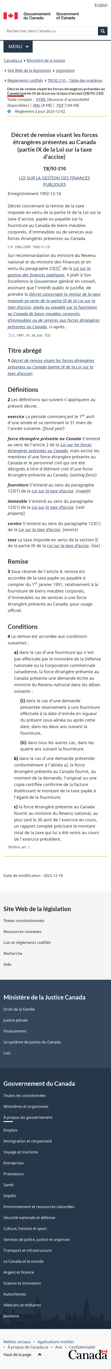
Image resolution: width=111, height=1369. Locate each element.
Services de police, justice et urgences (36, 1240)
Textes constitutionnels (23, 922)
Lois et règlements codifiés (27, 943)
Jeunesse (11, 1317)
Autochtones (14, 1295)
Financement (14, 1032)
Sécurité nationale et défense (29, 1219)
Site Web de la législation (29, 70)
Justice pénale (15, 1021)
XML (36, 105)
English (101, 4)
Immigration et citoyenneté (27, 1142)
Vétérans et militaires (22, 1306)
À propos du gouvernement (27, 1118)
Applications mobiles (56, 1343)
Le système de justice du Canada (32, 1043)
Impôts (9, 1197)
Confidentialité (82, 1348)
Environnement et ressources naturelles (38, 1208)
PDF (60, 105)
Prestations (13, 1175)
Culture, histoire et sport (25, 1229)
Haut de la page (22, 1356)
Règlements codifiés (25, 80)
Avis (58, 1348)
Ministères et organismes (26, 1107)
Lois (6, 1054)
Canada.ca (13, 60)
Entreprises (13, 1164)
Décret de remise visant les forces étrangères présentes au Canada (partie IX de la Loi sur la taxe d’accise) (51, 367)
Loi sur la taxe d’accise (52, 491)
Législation (65, 70)
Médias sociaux (17, 1343)
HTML (41, 99)
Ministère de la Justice (46, 60)
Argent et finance (18, 1273)
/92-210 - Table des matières (75, 80)
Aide (7, 965)
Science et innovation (22, 1284)
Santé (8, 1186)
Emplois (10, 1131)
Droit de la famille (19, 1010)
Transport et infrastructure (27, 1251)
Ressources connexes (22, 933)
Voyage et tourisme (20, 1153)
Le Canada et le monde (23, 1262)
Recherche (12, 954)
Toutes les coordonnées (24, 1096)
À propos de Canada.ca (28, 1348)
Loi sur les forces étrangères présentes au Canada (50, 448)
